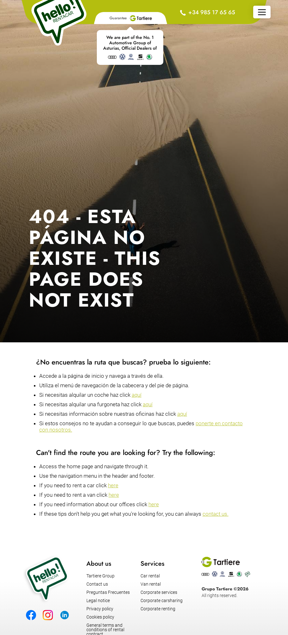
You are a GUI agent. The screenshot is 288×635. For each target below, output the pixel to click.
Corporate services (159, 592)
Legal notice (98, 600)
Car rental (150, 576)
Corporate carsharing (162, 600)
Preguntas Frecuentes (108, 592)
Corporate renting (158, 609)
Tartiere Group (100, 576)
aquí (136, 395)
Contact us (97, 584)
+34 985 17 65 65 (211, 12)
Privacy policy (99, 609)
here (113, 485)
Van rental (151, 584)
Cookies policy (100, 617)
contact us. (216, 514)
